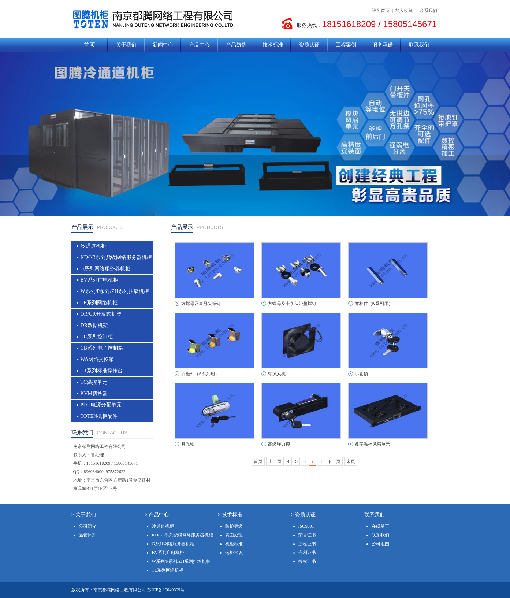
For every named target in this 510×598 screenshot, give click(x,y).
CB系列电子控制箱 (102, 348)
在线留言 (380, 526)
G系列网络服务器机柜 (105, 268)
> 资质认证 (303, 514)
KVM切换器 (94, 393)
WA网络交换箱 (97, 359)
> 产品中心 (157, 514)
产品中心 (199, 45)
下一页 (333, 461)
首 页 (90, 45)
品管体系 (87, 535)
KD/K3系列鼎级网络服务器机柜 (116, 257)
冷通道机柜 (93, 246)
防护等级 (234, 526)
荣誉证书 (307, 535)
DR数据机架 (94, 325)
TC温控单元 (94, 382)
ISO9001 (306, 526)
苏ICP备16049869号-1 (168, 590)
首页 (258, 461)
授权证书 (307, 561)
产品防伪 (236, 45)
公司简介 (87, 526)
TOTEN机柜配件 (99, 416)
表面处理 (234, 535)
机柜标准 (234, 543)
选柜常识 (234, 552)
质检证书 (307, 543)
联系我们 (428, 10)
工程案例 (346, 45)
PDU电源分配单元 (101, 405)
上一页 (275, 461)
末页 (350, 461)
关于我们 (126, 45)
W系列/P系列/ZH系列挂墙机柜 (115, 291)
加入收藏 (404, 10)
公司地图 (380, 543)
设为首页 (381, 10)
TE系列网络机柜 (99, 302)
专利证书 (307, 552)
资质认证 (309, 45)
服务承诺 (382, 45)
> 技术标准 (230, 514)
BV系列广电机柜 (99, 280)
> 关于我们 (83, 514)
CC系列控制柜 (97, 336)
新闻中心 (163, 45)
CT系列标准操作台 (102, 371)
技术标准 (273, 45)
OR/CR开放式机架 (101, 314)
